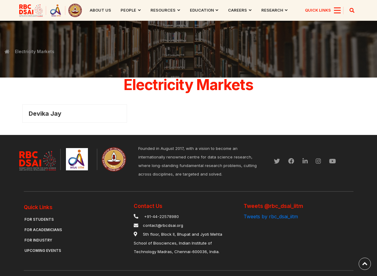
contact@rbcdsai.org (163, 225)
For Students (39, 219)
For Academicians (43, 229)
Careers (237, 10)
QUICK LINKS (318, 10)
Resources (163, 10)
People (128, 10)
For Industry (38, 240)
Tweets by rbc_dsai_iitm (271, 216)
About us (100, 10)
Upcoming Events (42, 250)
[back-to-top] (365, 264)
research (272, 10)
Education (202, 10)
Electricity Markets (34, 51)
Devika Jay (45, 113)
